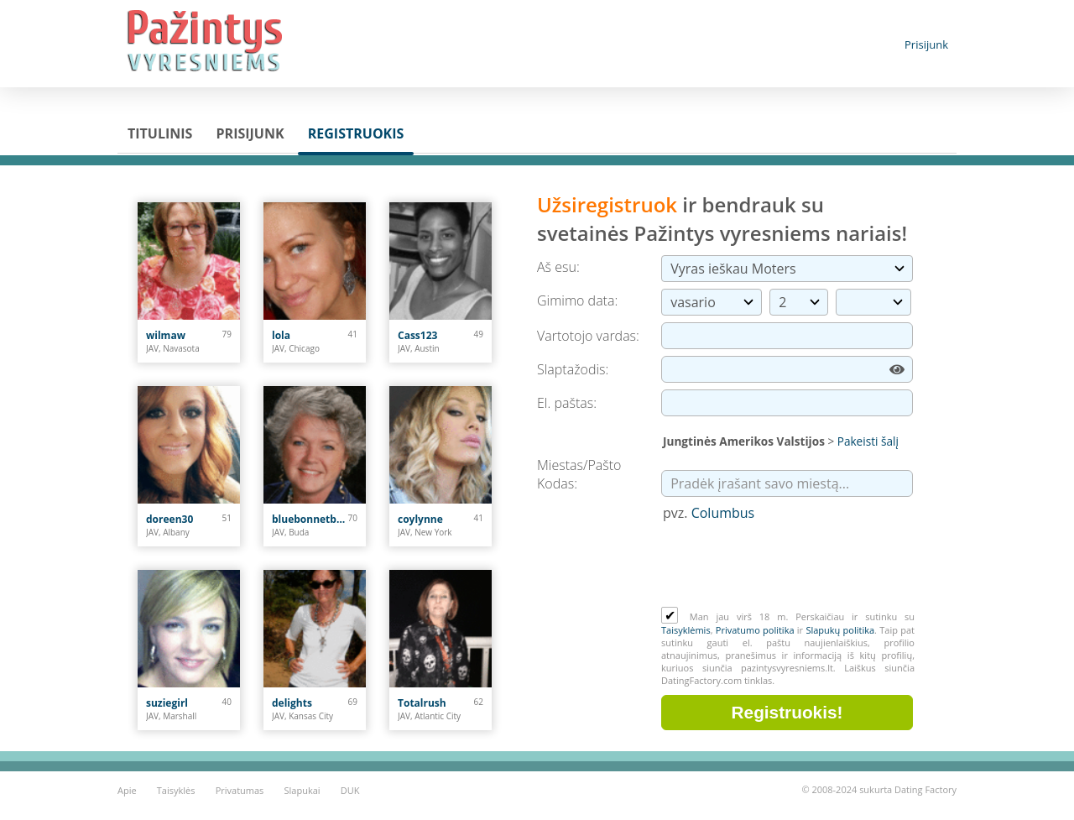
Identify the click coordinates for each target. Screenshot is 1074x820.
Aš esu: (558, 267)
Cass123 (417, 335)
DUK (350, 790)
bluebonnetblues (310, 519)
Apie (127, 790)
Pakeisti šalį (868, 441)
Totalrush (422, 703)
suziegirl (167, 703)
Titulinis (160, 133)
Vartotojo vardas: (588, 335)
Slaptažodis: (572, 369)
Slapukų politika (840, 630)
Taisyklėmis (686, 630)
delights (292, 703)
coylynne (420, 519)
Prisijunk (926, 44)
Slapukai (302, 790)
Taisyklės (176, 790)
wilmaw (165, 335)
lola (281, 335)
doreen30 (169, 519)
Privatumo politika (755, 630)
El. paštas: (567, 403)
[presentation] (788, 565)
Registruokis (356, 133)
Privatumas (240, 790)
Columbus (723, 513)
